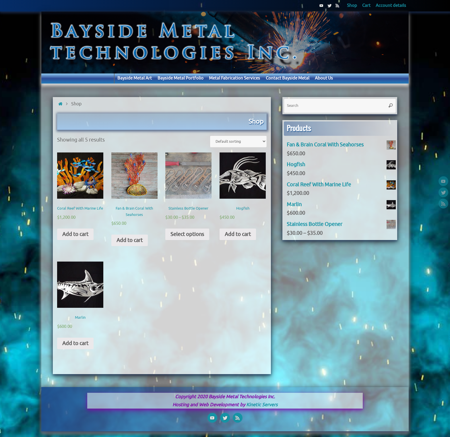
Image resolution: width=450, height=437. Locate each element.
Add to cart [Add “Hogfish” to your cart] (238, 234)
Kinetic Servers (262, 405)
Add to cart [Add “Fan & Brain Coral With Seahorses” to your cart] (130, 240)
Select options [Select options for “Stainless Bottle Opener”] (187, 234)
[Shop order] (238, 141)
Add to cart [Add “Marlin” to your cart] (75, 343)
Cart (366, 5)
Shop (352, 5)
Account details (391, 5)
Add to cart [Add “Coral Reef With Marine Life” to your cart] (75, 234)
